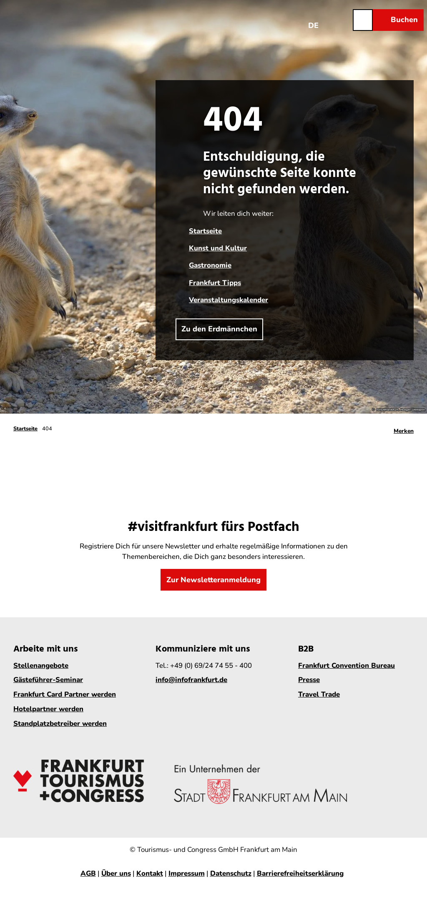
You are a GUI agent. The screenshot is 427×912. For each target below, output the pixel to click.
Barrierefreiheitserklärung (300, 873)
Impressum (186, 873)
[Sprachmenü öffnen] (313, 19)
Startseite (205, 231)
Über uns (116, 873)
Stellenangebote (40, 665)
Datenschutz (230, 873)
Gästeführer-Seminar (48, 680)
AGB (88, 873)
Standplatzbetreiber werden (60, 723)
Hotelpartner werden (48, 709)
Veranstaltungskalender (228, 300)
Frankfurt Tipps (215, 283)
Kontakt (149, 873)
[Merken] (404, 428)
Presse (309, 680)
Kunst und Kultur (218, 248)
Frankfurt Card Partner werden (64, 695)
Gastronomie (210, 265)
